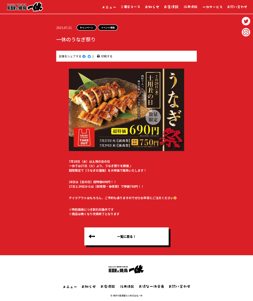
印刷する (104, 56)
